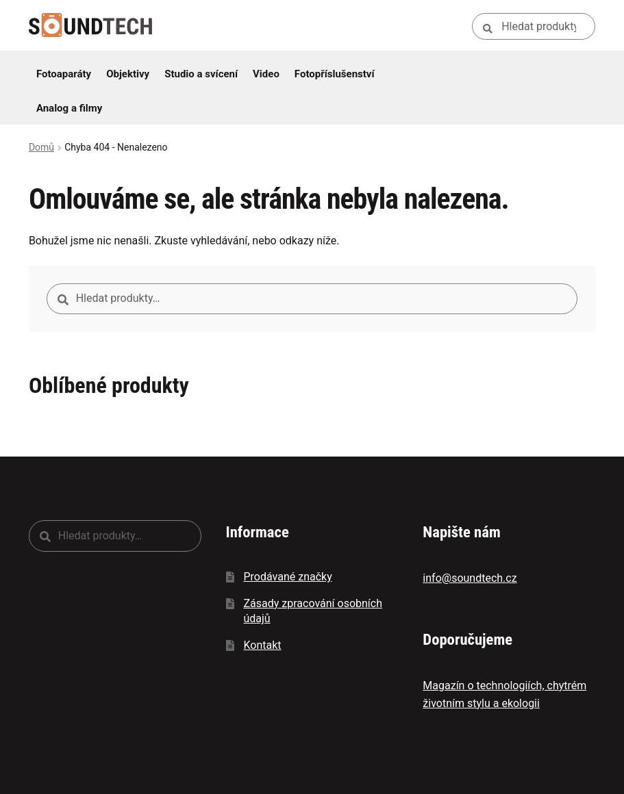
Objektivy (127, 74)
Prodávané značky (287, 576)
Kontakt (262, 645)
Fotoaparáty (63, 74)
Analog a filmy (69, 108)
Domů (41, 147)
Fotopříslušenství (335, 74)
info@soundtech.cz (469, 578)
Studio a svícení (201, 74)
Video (266, 74)
